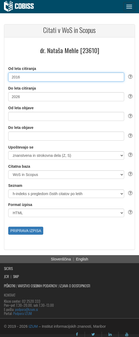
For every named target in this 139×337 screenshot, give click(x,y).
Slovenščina (61, 259)
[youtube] (126, 334)
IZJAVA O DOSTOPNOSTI (74, 285)
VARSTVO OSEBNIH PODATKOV (37, 285)
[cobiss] (21, 6)
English (82, 259)
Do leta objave (20, 127)
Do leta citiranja (22, 88)
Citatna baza (19, 166)
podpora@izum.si (26, 309)
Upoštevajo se (20, 147)
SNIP (16, 276)
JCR (6, 276)
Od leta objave (21, 108)
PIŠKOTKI (9, 285)
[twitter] (93, 334)
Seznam (15, 185)
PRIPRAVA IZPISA (25, 231)
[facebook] (77, 334)
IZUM (33, 326)
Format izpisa (20, 205)
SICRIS (8, 268)
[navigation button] (129, 6)
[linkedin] (110, 334)
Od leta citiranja (22, 68)
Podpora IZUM (22, 313)
